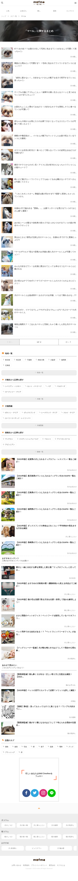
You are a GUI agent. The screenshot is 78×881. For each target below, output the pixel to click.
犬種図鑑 (39, 425)
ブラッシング (9, 752)
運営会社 (52, 865)
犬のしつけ (8, 825)
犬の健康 (54, 825)
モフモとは (61, 865)
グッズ (69, 746)
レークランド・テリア (48, 412)
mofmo (39, 3)
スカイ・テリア (68, 412)
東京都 (6, 359)
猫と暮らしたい (39, 837)
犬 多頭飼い (12, 848)
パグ (48, 386)
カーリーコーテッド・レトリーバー (17, 418)
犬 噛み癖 (60, 848)
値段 (15, 746)
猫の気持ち (70, 837)
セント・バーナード (33, 386)
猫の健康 (54, 837)
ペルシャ (46, 439)
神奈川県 (40, 359)
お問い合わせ (16, 865)
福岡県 (62, 359)
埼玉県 (17, 359)
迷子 (41, 746)
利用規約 (26, 865)
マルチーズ (60, 386)
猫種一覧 (39, 452)
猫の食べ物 (24, 837)
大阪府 (51, 359)
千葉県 (28, 359)
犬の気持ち (70, 825)
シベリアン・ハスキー (12, 386)
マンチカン (8, 439)
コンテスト (70, 11)
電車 (60, 746)
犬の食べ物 (24, 825)
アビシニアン (9, 444)
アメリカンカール (62, 439)
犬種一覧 (39, 399)
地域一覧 (39, 373)
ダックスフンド (28, 412)
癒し (39, 11)
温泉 (50, 746)
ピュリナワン (37, 848)
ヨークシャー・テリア (12, 391)
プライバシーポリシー (39, 865)
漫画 (54, 11)
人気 (7, 11)
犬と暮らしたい (39, 825)
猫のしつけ (8, 837)
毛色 (24, 746)
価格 (5, 746)
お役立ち (23, 11)
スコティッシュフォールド (27, 439)
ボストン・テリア (10, 412)
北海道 (6, 365)
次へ (68, 342)
